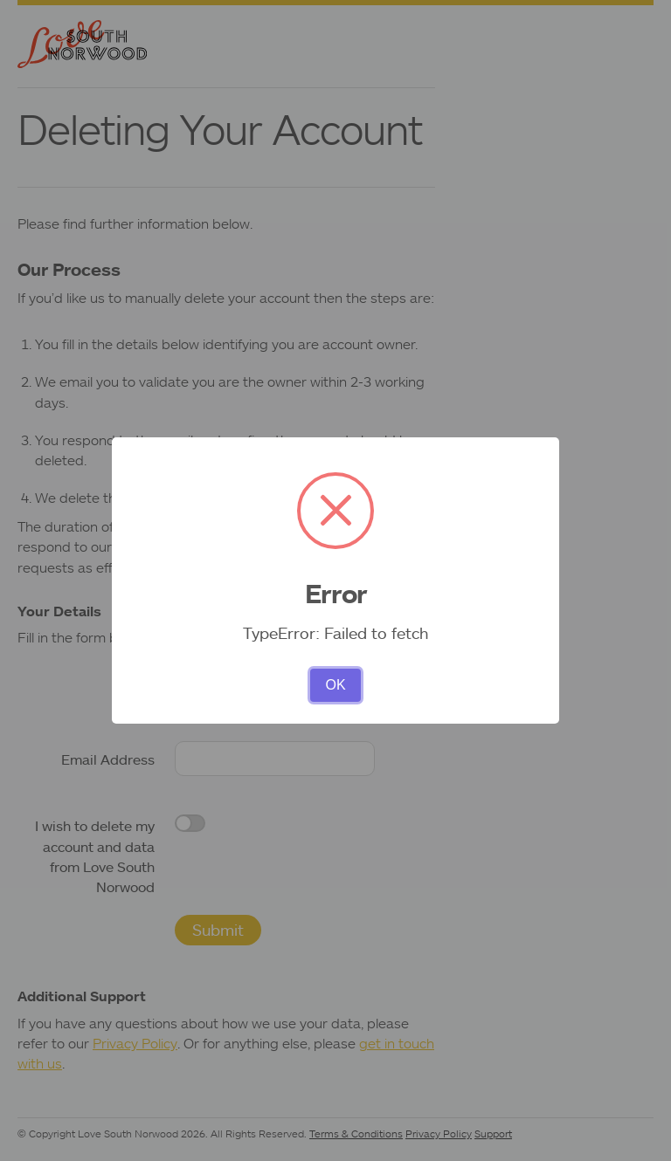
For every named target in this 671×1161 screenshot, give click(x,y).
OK (335, 684)
